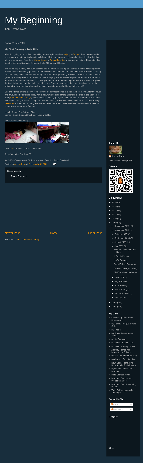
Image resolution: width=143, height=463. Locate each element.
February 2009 (122, 293)
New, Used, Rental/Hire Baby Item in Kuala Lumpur (123, 364)
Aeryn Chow (118, 156)
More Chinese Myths (120, 375)
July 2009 (119, 246)
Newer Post (12, 233)
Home (54, 233)
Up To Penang (120, 260)
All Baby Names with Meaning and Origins (120, 351)
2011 (114, 214)
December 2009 (122, 226)
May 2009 (119, 281)
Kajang (67, 54)
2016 (114, 202)
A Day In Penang (121, 256)
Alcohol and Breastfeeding (123, 359)
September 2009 (122, 238)
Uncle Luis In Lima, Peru (122, 342)
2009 (114, 222)
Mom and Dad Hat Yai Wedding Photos (121, 379)
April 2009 (119, 285)
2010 (114, 218)
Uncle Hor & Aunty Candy (123, 346)
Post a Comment (19, 176)
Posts (114, 404)
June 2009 (120, 277)
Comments (117, 409)
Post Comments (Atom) (28, 239)
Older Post (95, 233)
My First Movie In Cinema (125, 272)
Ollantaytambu (40, 60)
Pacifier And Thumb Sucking (124, 355)
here (12, 148)
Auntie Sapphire (118, 339)
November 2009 (122, 230)
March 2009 (120, 289)
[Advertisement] (53, 207)
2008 (114, 302)
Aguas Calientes (57, 60)
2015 (114, 206)
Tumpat (76, 54)
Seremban (9, 103)
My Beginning (34, 20)
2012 (114, 210)
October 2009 (121, 234)
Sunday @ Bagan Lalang (125, 268)
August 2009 (121, 242)
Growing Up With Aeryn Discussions (122, 319)
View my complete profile (120, 160)
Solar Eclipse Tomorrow (125, 264)
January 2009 (121, 297)
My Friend (116, 330)
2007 (114, 306)
